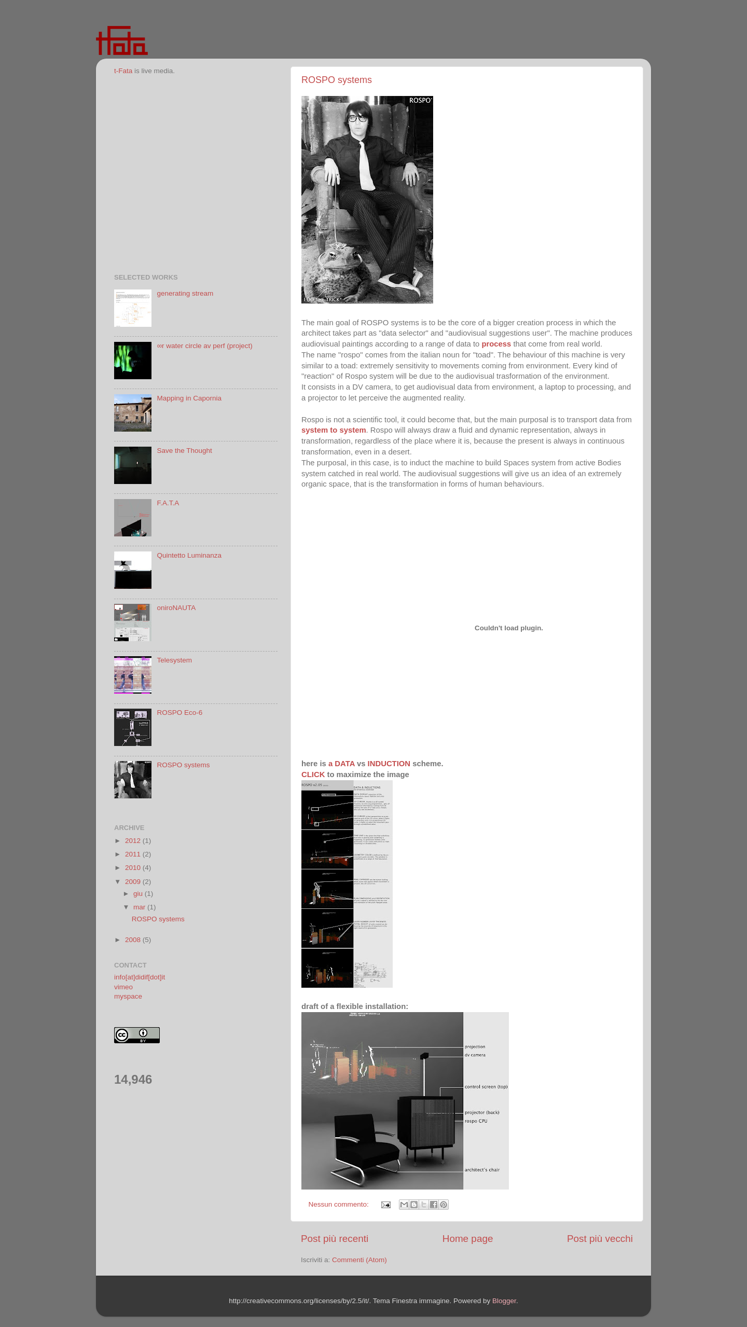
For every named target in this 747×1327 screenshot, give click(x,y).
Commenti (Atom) (359, 1260)
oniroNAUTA (176, 608)
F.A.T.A (168, 503)
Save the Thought (184, 450)
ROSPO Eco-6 (179, 712)
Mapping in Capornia (189, 398)
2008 (134, 940)
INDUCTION (389, 763)
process (496, 344)
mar (140, 907)
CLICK (313, 774)
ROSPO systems (336, 80)
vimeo (123, 987)
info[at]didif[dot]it (139, 977)
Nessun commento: (340, 1204)
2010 (134, 868)
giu (139, 893)
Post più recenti (334, 1238)
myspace (128, 996)
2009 (134, 882)
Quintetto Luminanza (189, 555)
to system (347, 430)
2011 (134, 854)
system (314, 430)
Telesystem (174, 660)
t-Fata (123, 71)
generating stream (185, 293)
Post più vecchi (600, 1238)
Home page (467, 1238)
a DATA (341, 763)
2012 (134, 841)
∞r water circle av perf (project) (204, 346)
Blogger (504, 1301)
